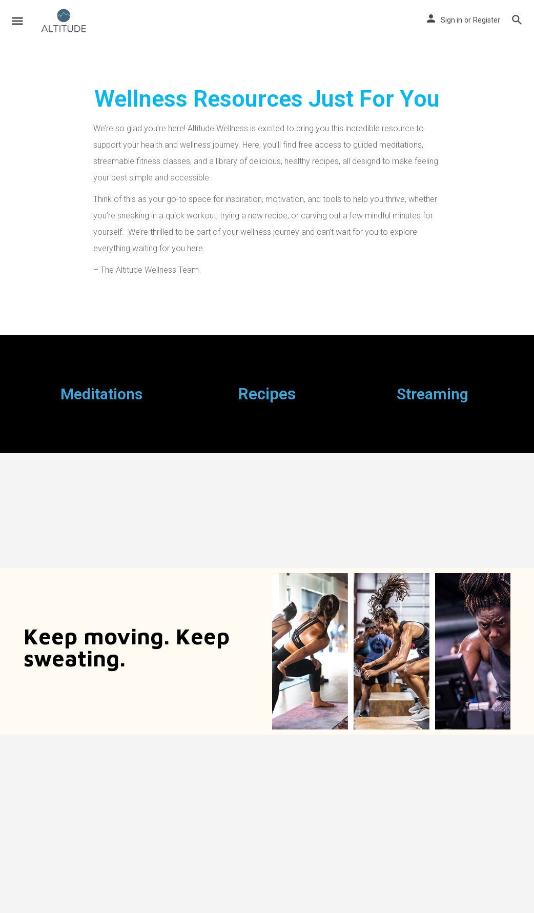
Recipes (267, 393)
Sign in (451, 20)
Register (486, 20)
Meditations (101, 394)
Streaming (432, 394)
